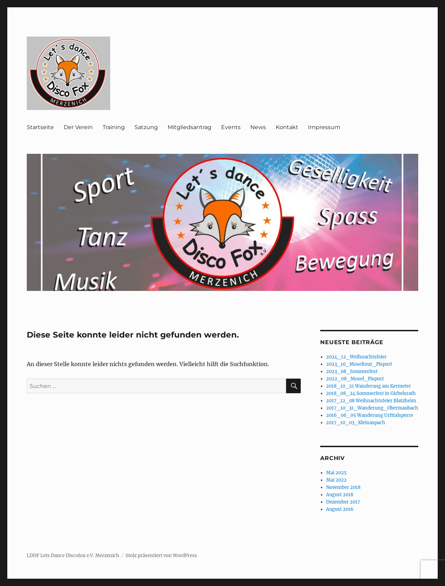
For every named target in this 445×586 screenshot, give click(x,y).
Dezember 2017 (343, 502)
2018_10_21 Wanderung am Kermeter (368, 386)
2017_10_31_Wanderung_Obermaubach (372, 408)
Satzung (146, 127)
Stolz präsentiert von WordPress (161, 556)
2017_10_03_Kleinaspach (355, 423)
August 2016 (340, 509)
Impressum (324, 127)
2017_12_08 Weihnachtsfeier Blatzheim (371, 401)
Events (231, 127)
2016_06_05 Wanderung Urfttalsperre (369, 415)
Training (114, 127)
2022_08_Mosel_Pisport (355, 379)
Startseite (40, 127)
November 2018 (343, 487)
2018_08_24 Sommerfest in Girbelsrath (371, 393)
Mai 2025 (336, 473)
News (258, 127)
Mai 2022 (336, 480)
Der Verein (78, 127)
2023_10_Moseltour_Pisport (359, 364)
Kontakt (287, 127)
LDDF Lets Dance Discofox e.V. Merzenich (73, 556)
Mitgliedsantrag (189, 127)
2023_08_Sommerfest (352, 371)
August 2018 (339, 495)
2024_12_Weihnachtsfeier (356, 357)
